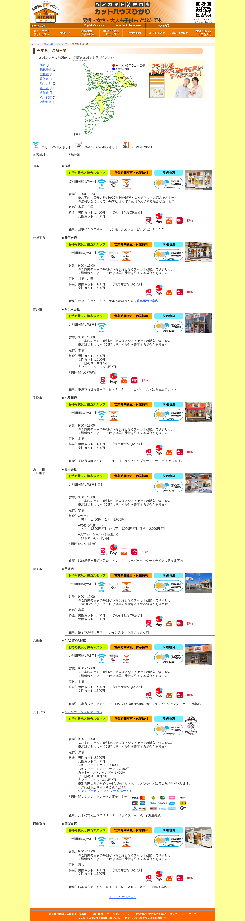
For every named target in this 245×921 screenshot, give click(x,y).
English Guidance (94, 25)
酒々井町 (46, 83)
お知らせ (64, 32)
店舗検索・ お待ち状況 (88, 32)
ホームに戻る (38, 25)
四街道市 (46, 102)
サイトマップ (188, 914)
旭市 (43, 65)
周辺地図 (169, 172)
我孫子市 (46, 69)
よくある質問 (157, 32)
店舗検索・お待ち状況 (55, 44)
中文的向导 (163, 25)
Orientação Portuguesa (128, 25)
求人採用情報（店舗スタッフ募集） (69, 914)
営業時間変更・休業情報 (131, 172)
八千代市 (46, 97)
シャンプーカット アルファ (83, 712)
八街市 (44, 92)
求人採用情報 (180, 32)
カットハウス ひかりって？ (42, 32)
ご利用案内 (134, 32)
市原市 (44, 74)
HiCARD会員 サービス (111, 32)
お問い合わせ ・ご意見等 (203, 32)
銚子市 (44, 88)
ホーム (35, 44)
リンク (173, 914)
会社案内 (98, 914)
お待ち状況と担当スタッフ (86, 172)
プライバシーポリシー (119, 914)
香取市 (44, 78)
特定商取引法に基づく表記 (151, 914)
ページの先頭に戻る (122, 897)
